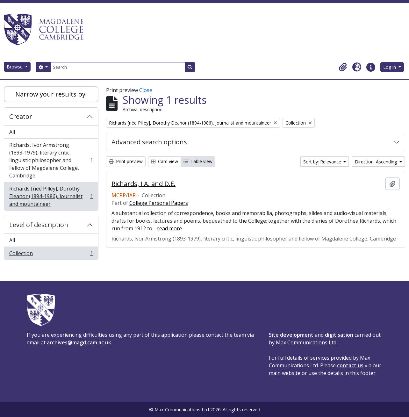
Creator (20, 116)
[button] (343, 67)
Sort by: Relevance (322, 162)
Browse (15, 67)
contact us (350, 365)
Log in (390, 67)
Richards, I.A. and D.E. (143, 184)
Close (145, 90)
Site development (291, 334)
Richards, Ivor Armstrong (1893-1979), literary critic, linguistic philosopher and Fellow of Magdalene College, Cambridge (51, 160)
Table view (197, 161)
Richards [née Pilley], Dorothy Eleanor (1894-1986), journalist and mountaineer (51, 196)
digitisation (339, 334)
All (12, 131)
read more (169, 228)
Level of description (38, 224)
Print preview (126, 161)
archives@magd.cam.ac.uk (79, 342)
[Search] (117, 67)
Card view (164, 161)
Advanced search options (149, 142)
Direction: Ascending (376, 162)
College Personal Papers (158, 202)
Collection (51, 254)
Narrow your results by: (51, 94)
